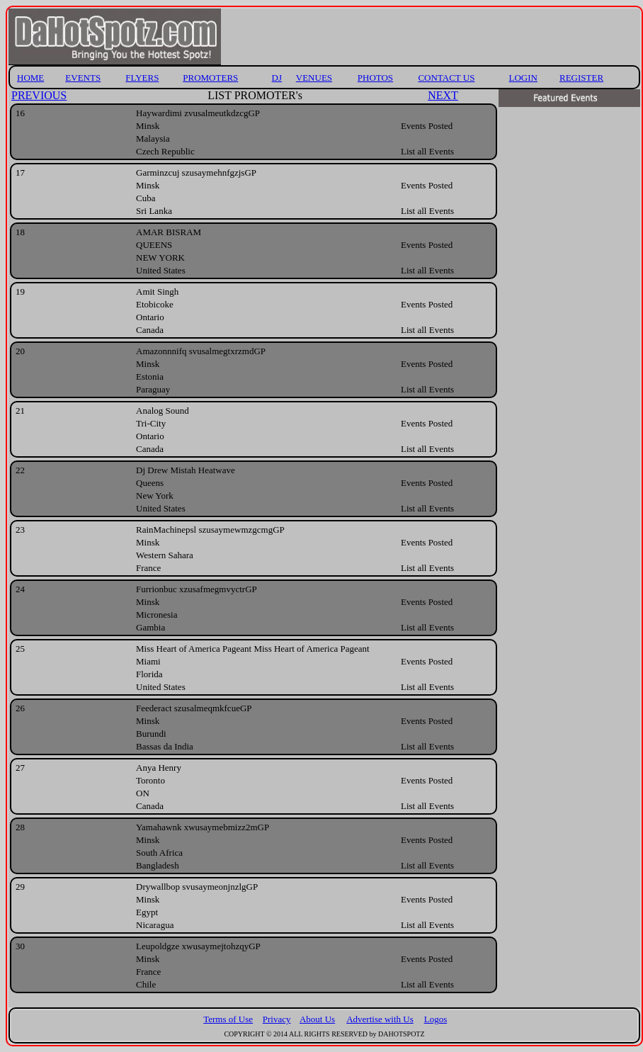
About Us (317, 1019)
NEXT (443, 95)
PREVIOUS (39, 95)
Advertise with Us (380, 1019)
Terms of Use (228, 1019)
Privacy (277, 1019)
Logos (436, 1019)
